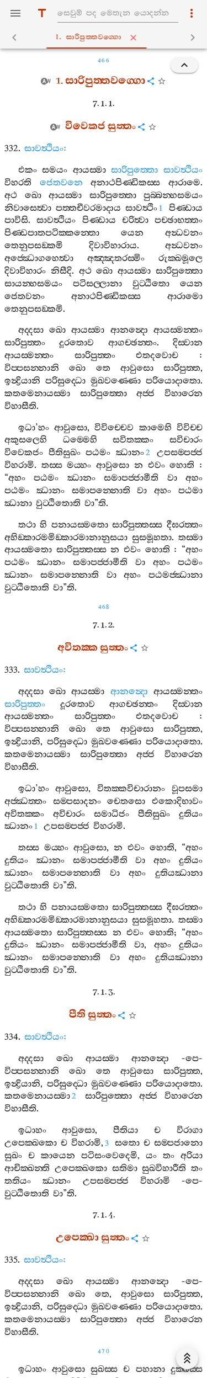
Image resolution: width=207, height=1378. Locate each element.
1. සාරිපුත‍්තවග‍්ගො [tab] (105, 37)
